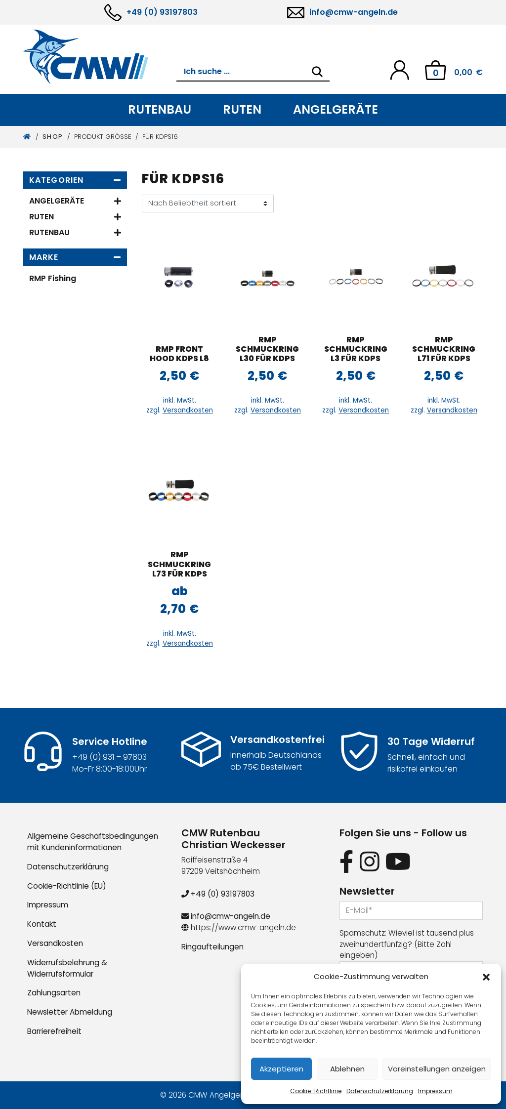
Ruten (242, 109)
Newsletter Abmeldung (69, 1012)
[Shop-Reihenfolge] (208, 203)
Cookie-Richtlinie (315, 1091)
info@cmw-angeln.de (353, 12)
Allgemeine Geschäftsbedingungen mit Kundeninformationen (92, 842)
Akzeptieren (281, 1069)
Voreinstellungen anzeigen (437, 1069)
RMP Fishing (52, 278)
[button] (486, 977)
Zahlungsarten (54, 992)
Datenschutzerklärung (379, 1091)
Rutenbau (159, 109)
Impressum (435, 1091)
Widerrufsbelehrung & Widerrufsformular (67, 968)
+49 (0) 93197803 (162, 12)
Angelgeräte (335, 109)
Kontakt (41, 924)
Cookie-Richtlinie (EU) (66, 886)
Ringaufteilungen (212, 947)
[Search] (317, 72)
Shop (52, 136)
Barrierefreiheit (54, 1031)
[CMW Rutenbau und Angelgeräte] (99, 57)
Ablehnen (347, 1069)
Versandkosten (188, 410)
